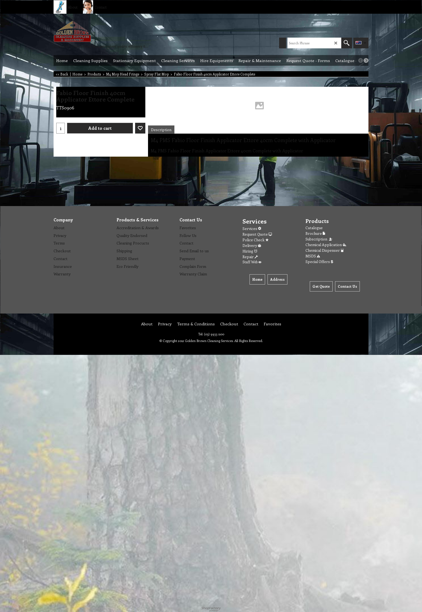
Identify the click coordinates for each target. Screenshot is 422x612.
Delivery (251, 245)
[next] (366, 60)
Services (251, 228)
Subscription (319, 239)
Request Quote (257, 234)
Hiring (249, 251)
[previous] (360, 60)
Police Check (255, 239)
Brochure (315, 233)
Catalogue (314, 227)
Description (161, 129)
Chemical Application (325, 244)
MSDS (312, 255)
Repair (250, 256)
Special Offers (319, 261)
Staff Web (251, 262)
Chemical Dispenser (324, 250)
